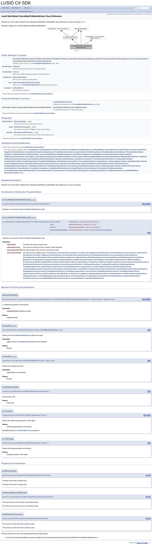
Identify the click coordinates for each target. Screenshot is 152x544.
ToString (15, 66)
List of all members (146, 14)
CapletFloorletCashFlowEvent (131, 165)
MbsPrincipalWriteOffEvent (93, 156)
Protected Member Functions (128, 14)
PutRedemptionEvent (115, 168)
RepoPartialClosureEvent (106, 163)
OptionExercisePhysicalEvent (64, 158)
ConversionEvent (72, 165)
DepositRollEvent (23, 168)
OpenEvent (55, 149)
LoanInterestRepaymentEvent (117, 161)
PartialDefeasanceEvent (115, 170)
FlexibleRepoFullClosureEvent (111, 165)
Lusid (2, 11)
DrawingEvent (44, 168)
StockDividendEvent (32, 154)
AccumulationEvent (80, 152)
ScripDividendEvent (19, 154)
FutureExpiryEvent (98, 154)
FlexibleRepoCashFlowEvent (37, 165)
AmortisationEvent (111, 149)
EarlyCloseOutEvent (10, 168)
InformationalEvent (45, 149)
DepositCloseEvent (52, 163)
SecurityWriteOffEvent (131, 170)
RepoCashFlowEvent (121, 163)
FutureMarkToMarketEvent (25, 11)
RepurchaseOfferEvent (89, 163)
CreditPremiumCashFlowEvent (14, 156)
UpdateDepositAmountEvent (137, 161)
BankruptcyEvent (83, 170)
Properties (138, 14)
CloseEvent (63, 149)
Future (13, 22)
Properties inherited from (22, 138)
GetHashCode (17, 88)
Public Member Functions (113, 14)
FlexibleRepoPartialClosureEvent (89, 165)
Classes (27, 8)
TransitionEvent (33, 149)
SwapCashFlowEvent (111, 154)
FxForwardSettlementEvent (134, 152)
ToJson (15, 72)
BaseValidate (57, 107)
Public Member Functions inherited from (27, 94)
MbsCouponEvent (52, 156)
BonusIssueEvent (78, 156)
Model (13, 11)
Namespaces (16, 8)
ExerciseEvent (133, 149)
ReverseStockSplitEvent (48, 154)
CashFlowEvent (123, 149)
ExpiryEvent (8, 154)
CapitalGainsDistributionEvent (59, 168)
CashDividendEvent (98, 149)
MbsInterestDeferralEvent (111, 156)
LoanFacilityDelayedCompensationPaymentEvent (20, 170)
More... (84, 22)
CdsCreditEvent (30, 156)
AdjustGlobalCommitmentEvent (67, 161)
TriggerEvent (8, 152)
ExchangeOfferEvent (76, 168)
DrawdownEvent (102, 161)
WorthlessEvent (102, 168)
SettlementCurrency (20, 127)
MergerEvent (87, 154)
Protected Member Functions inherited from (28, 113)
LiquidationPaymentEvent (98, 170)
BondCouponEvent (48, 152)
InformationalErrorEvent (33, 152)
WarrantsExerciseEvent (11, 172)
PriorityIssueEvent (59, 170)
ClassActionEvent (71, 170)
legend (76, 50)
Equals (15, 77)
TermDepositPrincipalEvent (13, 161)
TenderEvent (143, 156)
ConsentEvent (34, 168)
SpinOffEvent (77, 154)
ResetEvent (142, 149)
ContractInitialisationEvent (87, 161)
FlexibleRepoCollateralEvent (56, 165)
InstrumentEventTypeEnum (139, 59)
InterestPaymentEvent (44, 170)
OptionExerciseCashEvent (83, 158)
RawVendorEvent (19, 152)
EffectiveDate (18, 121)
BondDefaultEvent (85, 149)
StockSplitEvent (73, 149)
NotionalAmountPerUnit (21, 132)
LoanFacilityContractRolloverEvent (70, 163)
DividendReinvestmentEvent (64, 152)
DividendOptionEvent (108, 152)
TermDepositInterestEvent (124, 158)
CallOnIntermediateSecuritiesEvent (15, 158)
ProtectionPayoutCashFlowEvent (104, 158)
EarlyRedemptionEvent (30, 161)
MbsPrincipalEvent (65, 156)
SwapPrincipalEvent (125, 154)
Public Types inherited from (23, 147)
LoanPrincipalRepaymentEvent (14, 163)
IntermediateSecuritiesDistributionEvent (41, 158)
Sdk (8, 11)
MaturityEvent (120, 152)
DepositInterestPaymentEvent (35, 163)
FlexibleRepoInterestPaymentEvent (15, 165)
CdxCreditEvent (41, 156)
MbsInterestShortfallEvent (129, 156)
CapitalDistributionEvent (64, 154)
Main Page (5, 8)
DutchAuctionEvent (90, 168)
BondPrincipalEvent (93, 152)
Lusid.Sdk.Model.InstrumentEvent (41, 94)
